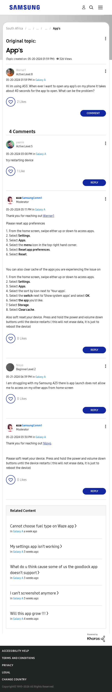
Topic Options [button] (99, 39)
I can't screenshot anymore (33, 593)
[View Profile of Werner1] (21, 70)
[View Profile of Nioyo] (19, 365)
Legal (6, 672)
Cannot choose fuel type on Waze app (42, 526)
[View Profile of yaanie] (20, 142)
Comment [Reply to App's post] (93, 113)
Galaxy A (40, 80)
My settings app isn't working (34, 546)
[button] (99, 71)
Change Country (14, 679)
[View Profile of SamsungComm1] (32, 198)
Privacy (7, 665)
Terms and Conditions (18, 658)
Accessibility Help (15, 651)
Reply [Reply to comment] (94, 182)
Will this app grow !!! (28, 613)
